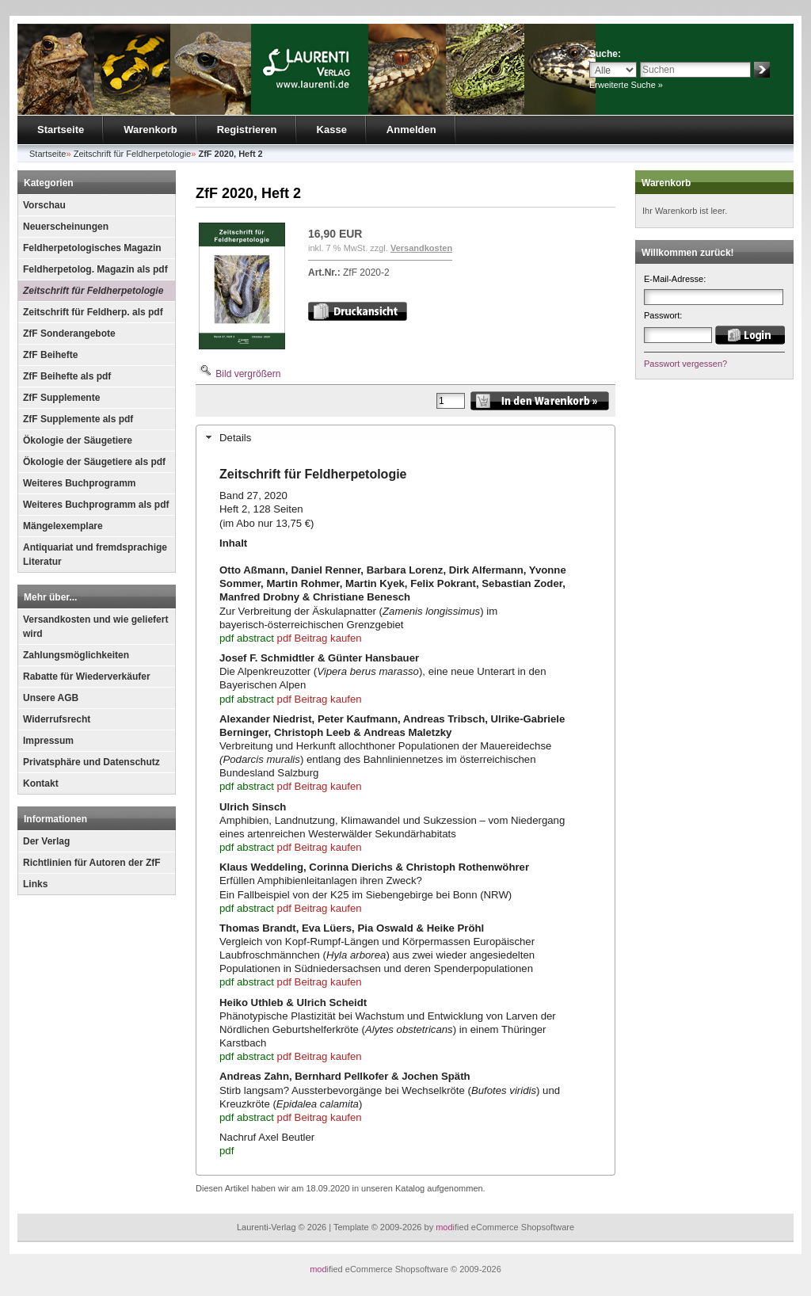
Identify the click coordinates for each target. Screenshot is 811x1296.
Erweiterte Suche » (626, 85)
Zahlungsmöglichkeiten (76, 655)
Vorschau (44, 205)
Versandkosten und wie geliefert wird (95, 626)
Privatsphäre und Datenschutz (91, 762)
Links (35, 884)
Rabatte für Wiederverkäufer (86, 676)
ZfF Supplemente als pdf (78, 419)
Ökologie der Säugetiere (77, 440)
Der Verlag (46, 841)
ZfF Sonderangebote (69, 333)
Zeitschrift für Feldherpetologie (93, 290)
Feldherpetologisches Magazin (92, 247)
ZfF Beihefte (50, 354)
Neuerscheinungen (66, 226)
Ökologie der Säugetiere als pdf (94, 461)
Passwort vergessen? (685, 363)
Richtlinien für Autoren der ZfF (92, 862)
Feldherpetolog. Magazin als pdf (95, 269)
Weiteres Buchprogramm (79, 483)
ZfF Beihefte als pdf (67, 376)
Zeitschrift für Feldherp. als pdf (93, 312)
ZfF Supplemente (61, 397)
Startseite (60, 129)
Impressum (48, 740)
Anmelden (411, 129)
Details (235, 438)
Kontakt (41, 783)
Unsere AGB (50, 697)
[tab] (405, 437)
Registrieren (247, 129)
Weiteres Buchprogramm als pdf (96, 504)
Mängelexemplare (63, 526)
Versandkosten (421, 248)
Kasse (332, 129)
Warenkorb (150, 129)
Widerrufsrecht (56, 719)
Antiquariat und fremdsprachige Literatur (95, 554)
